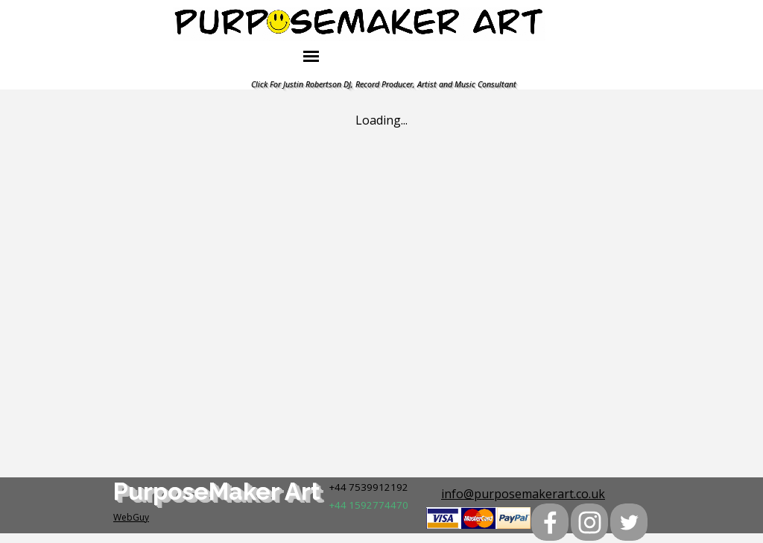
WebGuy (131, 517)
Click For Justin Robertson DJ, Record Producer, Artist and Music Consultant (383, 84)
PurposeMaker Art (216, 491)
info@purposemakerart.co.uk (523, 494)
